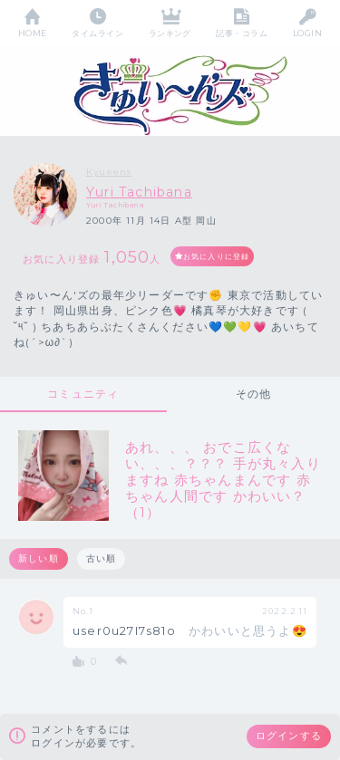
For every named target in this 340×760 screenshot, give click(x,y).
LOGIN (307, 33)
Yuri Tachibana (139, 192)
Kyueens (108, 172)
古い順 (101, 558)
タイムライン (97, 33)
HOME (32, 33)
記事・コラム (241, 33)
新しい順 (38, 558)
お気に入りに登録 (216, 256)
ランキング (170, 33)
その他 (254, 393)
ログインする (289, 735)
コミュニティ (83, 393)
